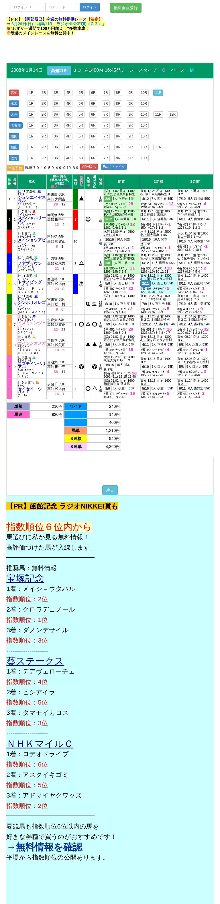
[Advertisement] (110, 50)
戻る (110, 490)
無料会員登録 (126, 7)
